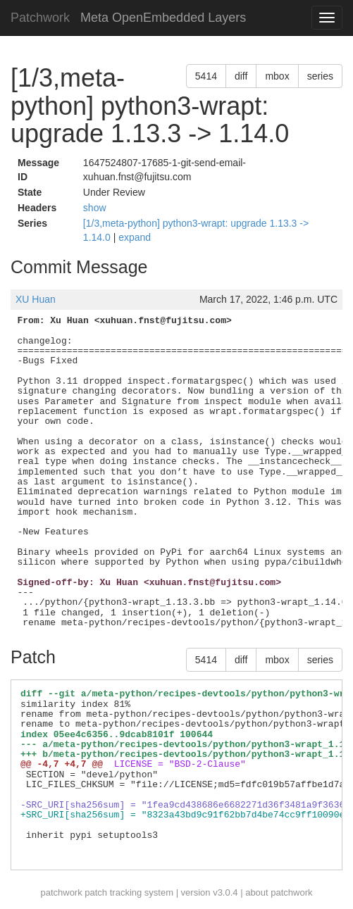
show (94, 207)
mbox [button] (277, 76)
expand (134, 237)
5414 (206, 76)
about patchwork (278, 892)
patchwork (61, 892)
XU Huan (36, 299)
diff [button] (241, 76)
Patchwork (40, 18)
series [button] (320, 76)
